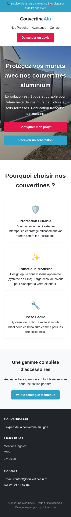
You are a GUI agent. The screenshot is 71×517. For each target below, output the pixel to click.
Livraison (10, 458)
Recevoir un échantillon (35, 140)
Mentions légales (15, 446)
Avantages (39, 27)
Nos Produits (19, 27)
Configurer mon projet (35, 127)
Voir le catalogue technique (35, 394)
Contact (55, 27)
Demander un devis (36, 37)
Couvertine (35, 18)
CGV (7, 452)
